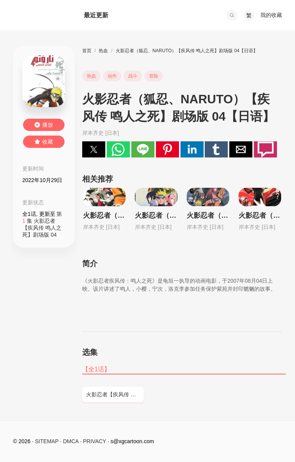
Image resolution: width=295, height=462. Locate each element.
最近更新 (96, 15)
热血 (103, 50)
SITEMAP (46, 441)
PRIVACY (94, 441)
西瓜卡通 (40, 15)
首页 (86, 50)
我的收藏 (271, 15)
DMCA (70, 441)
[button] (232, 15)
